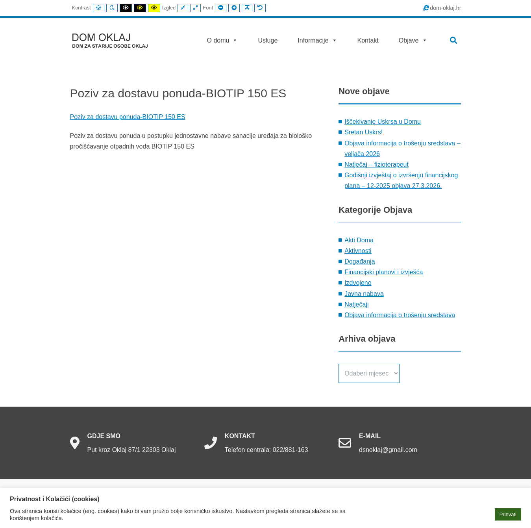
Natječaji (356, 304)
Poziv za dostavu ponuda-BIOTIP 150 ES (127, 116)
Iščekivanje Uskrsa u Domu (382, 121)
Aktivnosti (357, 250)
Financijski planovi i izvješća (383, 272)
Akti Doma (359, 240)
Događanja (359, 261)
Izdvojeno (358, 282)
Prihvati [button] (508, 514)
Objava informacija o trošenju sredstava (399, 315)
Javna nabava (364, 293)
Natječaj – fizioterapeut (376, 164)
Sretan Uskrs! (363, 132)
